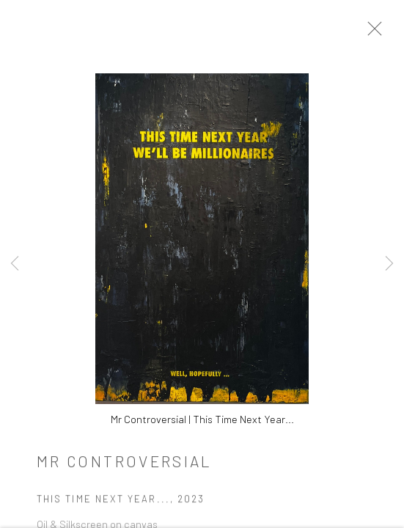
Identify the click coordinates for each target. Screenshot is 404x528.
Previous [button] (14, 264)
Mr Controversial (125, 466)
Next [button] (389, 264)
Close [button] (383, 33)
